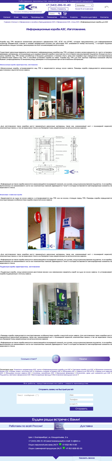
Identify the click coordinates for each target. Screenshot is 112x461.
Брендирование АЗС (47, 22)
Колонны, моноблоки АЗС (43, 373)
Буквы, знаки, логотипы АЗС (21, 371)
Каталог (7, 17)
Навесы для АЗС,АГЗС (85, 371)
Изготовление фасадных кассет (65, 375)
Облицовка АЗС (69, 371)
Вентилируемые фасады (41, 375)
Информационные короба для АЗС (57, 369)
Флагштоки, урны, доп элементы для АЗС (93, 373)
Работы (63, 17)
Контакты (104, 17)
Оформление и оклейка (29, 22)
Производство (37, 17)
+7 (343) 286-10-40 (58, 5)
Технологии (52, 17)
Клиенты (74, 17)
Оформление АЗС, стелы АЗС (68, 22)
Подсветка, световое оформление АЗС (15, 375)
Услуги (25, 17)
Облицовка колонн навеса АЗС (18, 373)
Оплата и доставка (89, 17)
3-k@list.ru (75, 441)
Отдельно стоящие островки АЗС (47, 371)
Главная (7, 22)
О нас (16, 17)
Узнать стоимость (58, 9)
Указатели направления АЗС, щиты (27, 369)
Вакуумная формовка (65, 373)
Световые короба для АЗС (83, 369)
